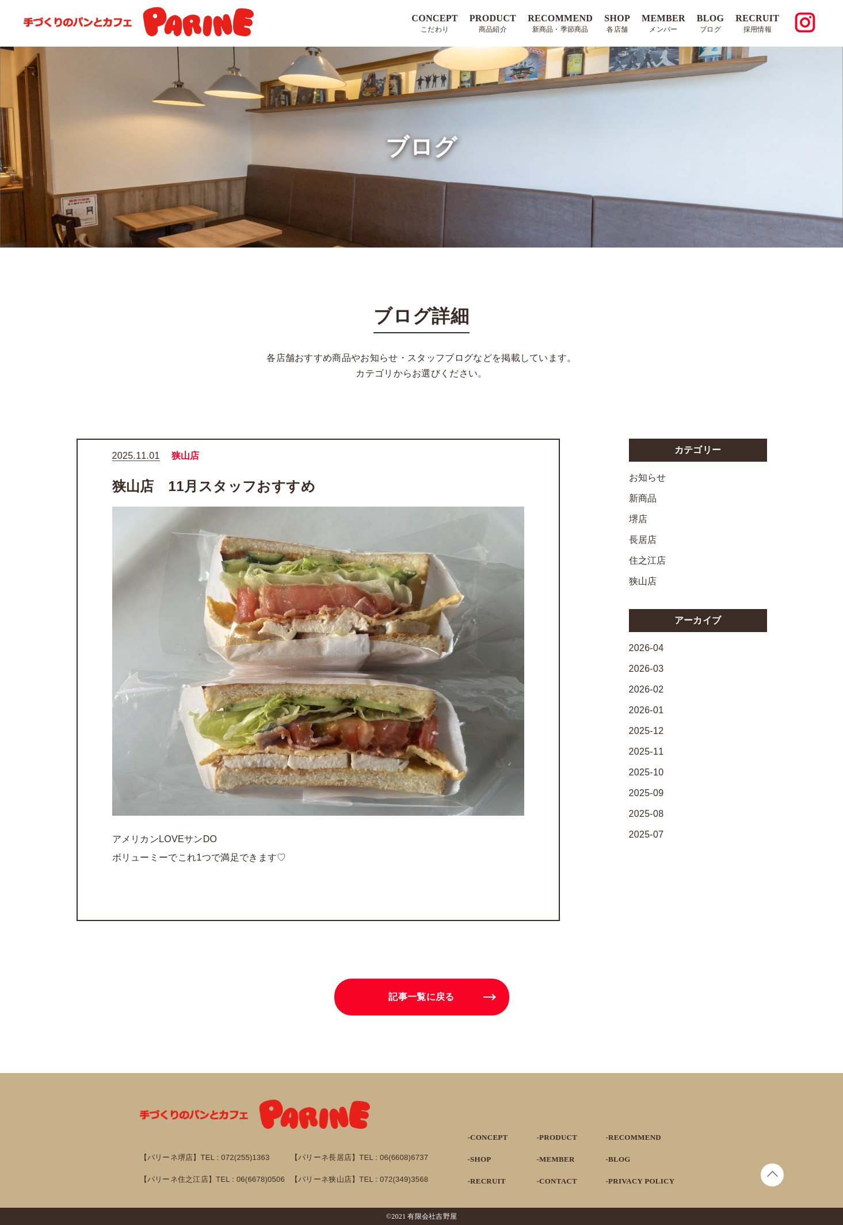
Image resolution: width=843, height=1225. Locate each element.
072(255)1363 (245, 1157)
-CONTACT (557, 1181)
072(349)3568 (404, 1179)
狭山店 (643, 581)
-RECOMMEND (633, 1137)
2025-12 (646, 731)
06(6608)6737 (404, 1157)
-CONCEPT (488, 1137)
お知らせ (647, 477)
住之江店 (647, 560)
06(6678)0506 (261, 1179)
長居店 (643, 540)
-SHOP (479, 1159)
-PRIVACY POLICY (640, 1181)
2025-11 (646, 751)
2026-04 (646, 648)
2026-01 (646, 710)
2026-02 (646, 689)
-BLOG (618, 1159)
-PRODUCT (557, 1137)
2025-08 (646, 814)
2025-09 (646, 793)
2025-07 (646, 834)
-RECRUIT (487, 1181)
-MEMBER (556, 1159)
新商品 (643, 498)
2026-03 (646, 669)
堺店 (638, 519)
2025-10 (646, 772)
